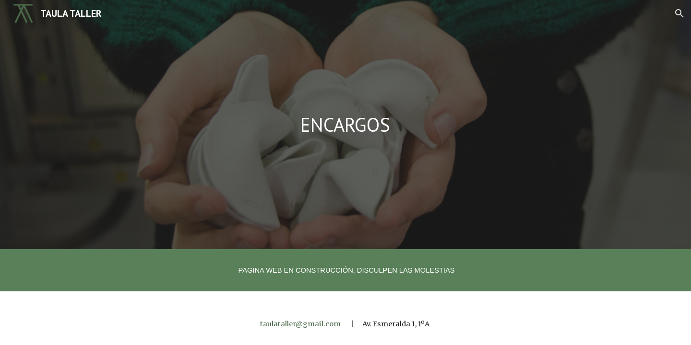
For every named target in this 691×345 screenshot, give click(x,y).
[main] (345, 124)
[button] (679, 13)
